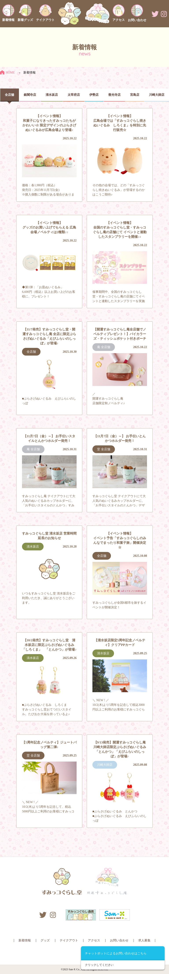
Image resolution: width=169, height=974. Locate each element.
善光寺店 (114, 94)
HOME (7, 72)
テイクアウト (69, 940)
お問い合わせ (119, 940)
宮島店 (134, 94)
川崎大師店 (156, 94)
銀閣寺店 (30, 94)
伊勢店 (94, 94)
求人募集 (144, 940)
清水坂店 (52, 94)
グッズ (45, 940)
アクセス (94, 940)
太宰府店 (74, 94)
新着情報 (24, 940)
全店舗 (9, 94)
